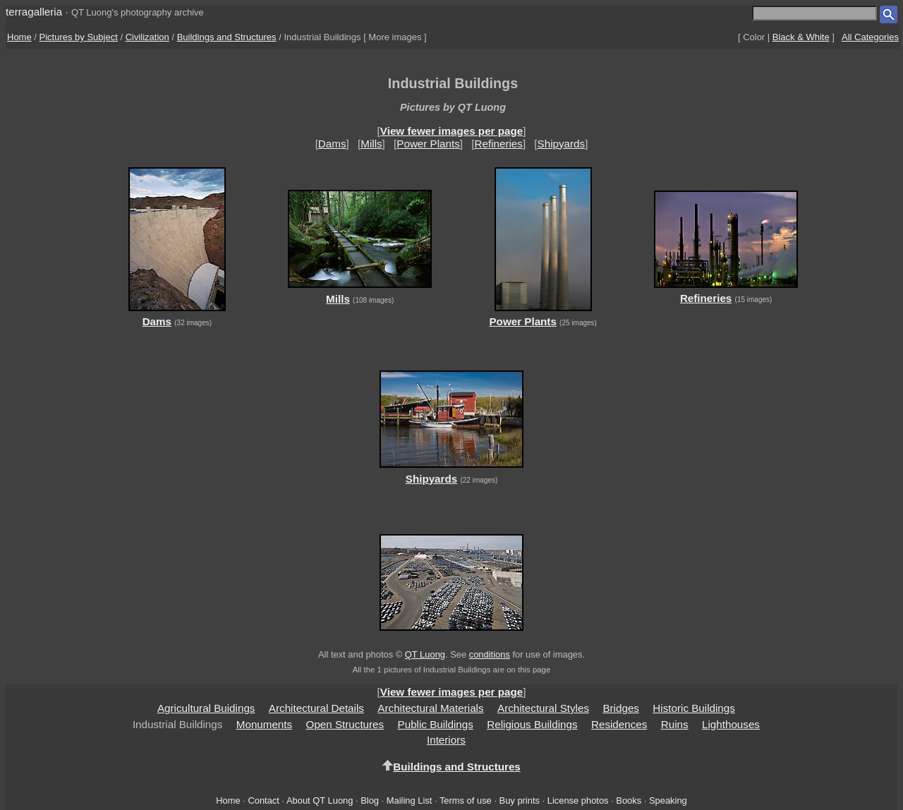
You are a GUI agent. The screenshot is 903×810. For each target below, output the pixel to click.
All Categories (870, 37)
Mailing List (409, 800)
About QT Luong (319, 800)
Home (19, 37)
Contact (263, 800)
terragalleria (34, 12)
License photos (578, 800)
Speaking (668, 800)
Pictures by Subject (79, 37)
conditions (489, 654)
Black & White (801, 37)
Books (628, 800)
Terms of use (466, 800)
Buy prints (519, 800)
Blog (369, 800)
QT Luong (425, 654)
